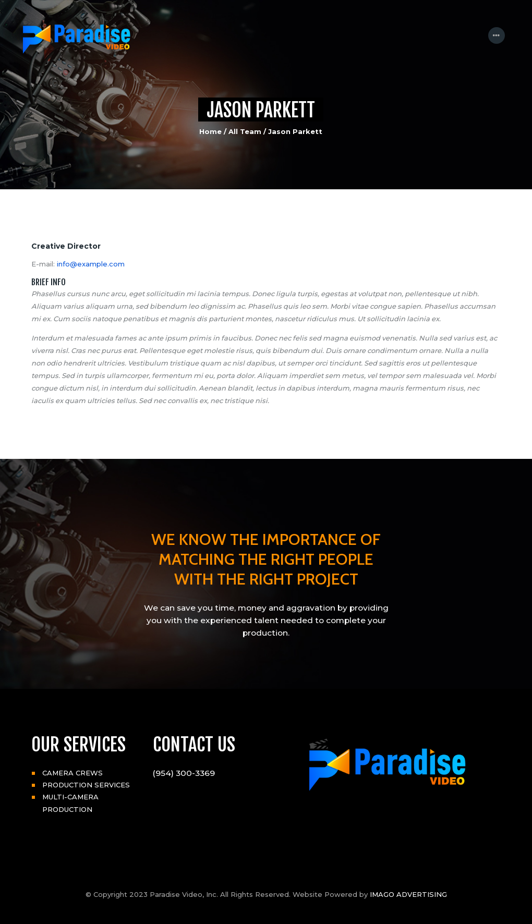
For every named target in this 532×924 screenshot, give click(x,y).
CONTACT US (194, 745)
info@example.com (91, 264)
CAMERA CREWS (72, 773)
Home (210, 131)
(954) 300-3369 (184, 773)
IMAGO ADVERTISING (408, 894)
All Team (244, 131)
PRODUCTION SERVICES (86, 785)
